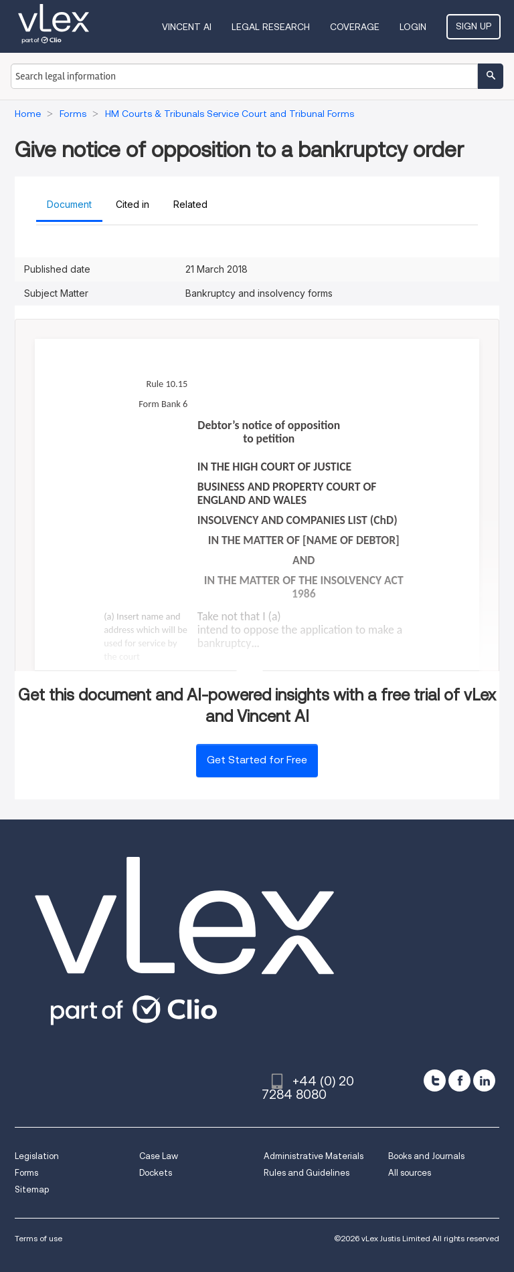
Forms (26, 1173)
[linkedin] (484, 1080)
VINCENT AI (186, 26)
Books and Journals (426, 1156)
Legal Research (271, 26)
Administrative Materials (313, 1156)
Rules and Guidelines (306, 1173)
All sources (409, 1173)
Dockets (155, 1173)
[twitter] (435, 1080)
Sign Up (473, 26)
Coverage (354, 26)
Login (413, 26)
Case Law (158, 1156)
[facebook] (459, 1080)
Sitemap (32, 1189)
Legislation (37, 1156)
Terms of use (38, 1238)
